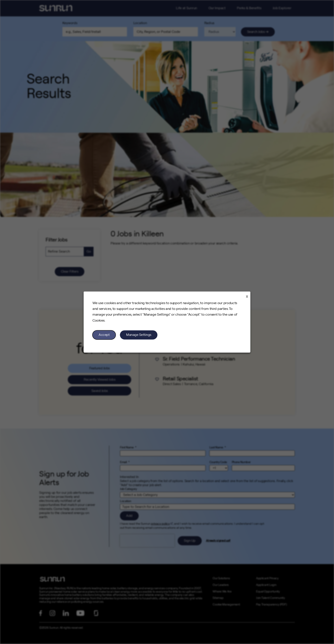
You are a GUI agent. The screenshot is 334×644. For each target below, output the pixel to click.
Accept (104, 334)
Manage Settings (138, 334)
